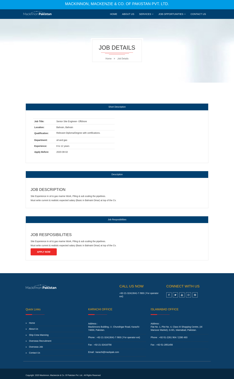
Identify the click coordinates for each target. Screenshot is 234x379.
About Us (128, 14)
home (108, 58)
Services (145, 14)
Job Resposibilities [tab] (117, 219)
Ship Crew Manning (39, 335)
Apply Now (43, 252)
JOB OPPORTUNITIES (170, 14)
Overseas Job (36, 347)
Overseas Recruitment (40, 341)
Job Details (123, 58)
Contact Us (198, 14)
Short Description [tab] (117, 107)
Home (113, 14)
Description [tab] (117, 174)
